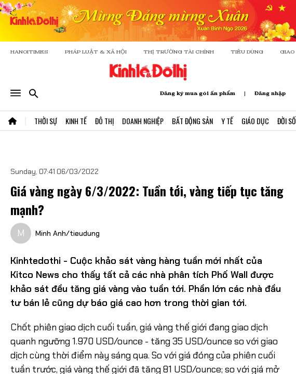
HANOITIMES (29, 51)
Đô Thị (104, 120)
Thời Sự (45, 120)
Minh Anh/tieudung (67, 233)
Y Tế (227, 120)
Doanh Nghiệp (143, 120)
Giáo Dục (255, 120)
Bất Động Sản (192, 120)
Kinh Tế (76, 120)
